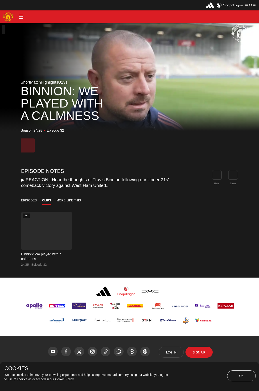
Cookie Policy (64, 379)
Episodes (29, 200)
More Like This (68, 200)
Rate (216, 183)
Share (233, 183)
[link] (233, 175)
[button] (21, 16)
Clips (46, 200)
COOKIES (16, 368)
